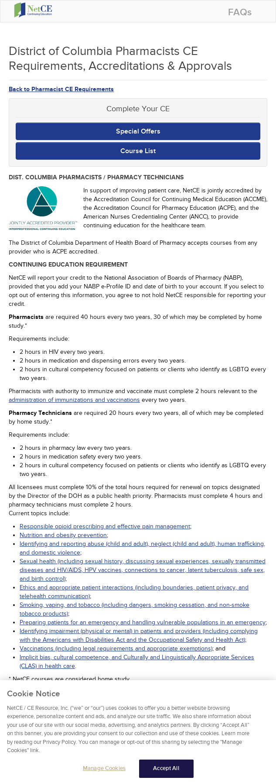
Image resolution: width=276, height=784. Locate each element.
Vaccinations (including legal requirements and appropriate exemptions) (116, 648)
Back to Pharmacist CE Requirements (61, 89)
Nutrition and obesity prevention (63, 535)
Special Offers (138, 131)
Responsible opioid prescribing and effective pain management (105, 526)
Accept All (166, 770)
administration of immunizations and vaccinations (74, 400)
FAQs (240, 12)
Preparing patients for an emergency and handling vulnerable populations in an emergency (143, 622)
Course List (138, 151)
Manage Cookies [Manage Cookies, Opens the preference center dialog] (104, 770)
